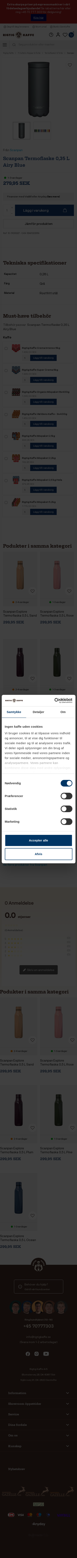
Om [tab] (63, 712)
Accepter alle (38, 840)
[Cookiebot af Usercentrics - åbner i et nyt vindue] (54, 700)
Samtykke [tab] (14, 712)
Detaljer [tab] (38, 712)
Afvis (38, 854)
